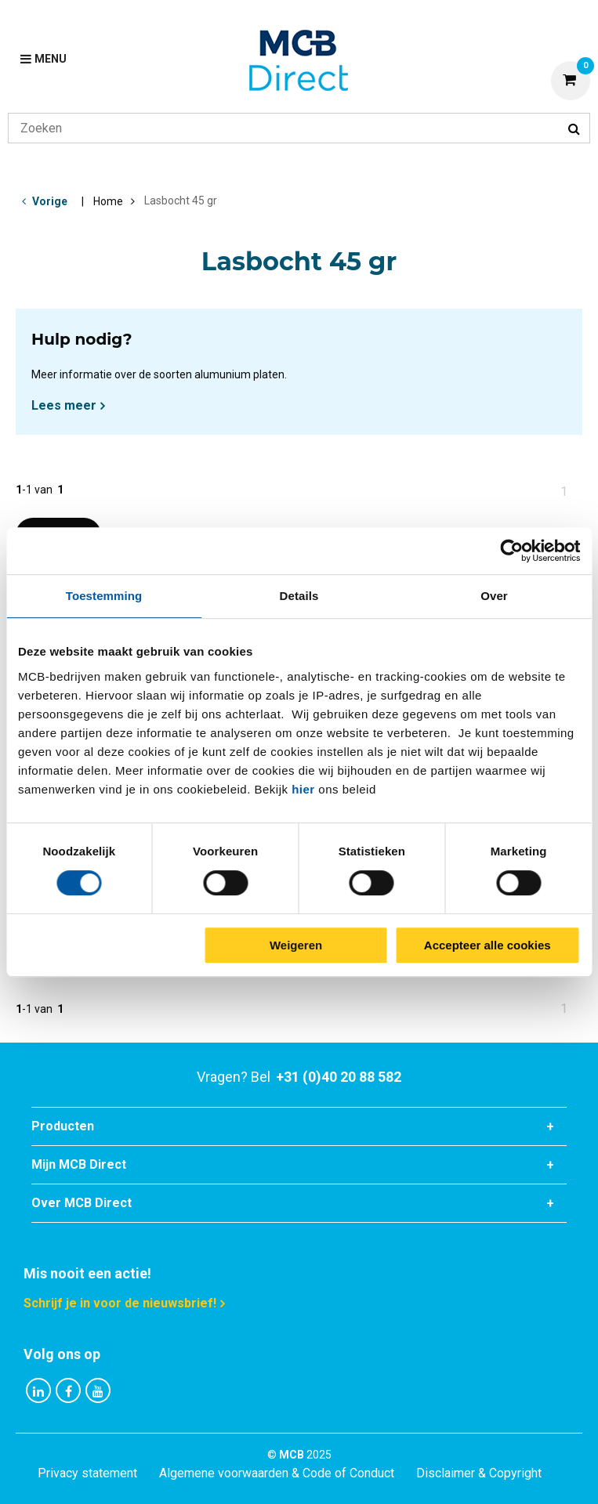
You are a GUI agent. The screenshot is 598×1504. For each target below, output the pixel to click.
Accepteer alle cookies (487, 945)
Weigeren (296, 945)
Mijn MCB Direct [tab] (78, 1164)
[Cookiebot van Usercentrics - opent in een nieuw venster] (511, 550)
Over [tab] (494, 595)
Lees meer (63, 405)
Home (108, 201)
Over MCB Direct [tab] (81, 1202)
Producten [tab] (62, 1126)
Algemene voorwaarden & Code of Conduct (276, 1473)
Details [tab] (299, 595)
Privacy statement (87, 1473)
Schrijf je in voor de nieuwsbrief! (120, 1303)
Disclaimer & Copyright (479, 1473)
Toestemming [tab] (104, 595)
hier (303, 789)
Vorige (49, 201)
